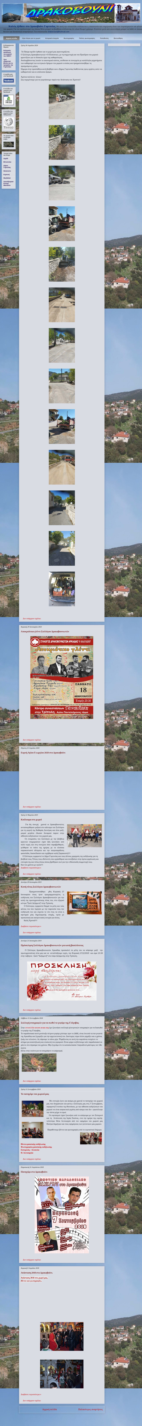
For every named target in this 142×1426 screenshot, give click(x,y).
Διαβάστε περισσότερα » (31, 868)
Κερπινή (6, 174)
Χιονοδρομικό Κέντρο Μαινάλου (8, 183)
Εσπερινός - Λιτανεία (30, 1150)
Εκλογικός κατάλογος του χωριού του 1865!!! (7, 53)
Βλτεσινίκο (7, 162)
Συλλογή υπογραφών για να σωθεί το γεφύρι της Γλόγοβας (50, 1022)
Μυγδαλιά (7, 178)
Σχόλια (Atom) (67, 1419)
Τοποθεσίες (104, 38)
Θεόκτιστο (7, 171)
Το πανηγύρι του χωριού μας (35, 1094)
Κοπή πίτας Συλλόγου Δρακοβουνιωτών (41, 886)
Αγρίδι (5, 158)
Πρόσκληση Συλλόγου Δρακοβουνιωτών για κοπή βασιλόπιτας (52, 945)
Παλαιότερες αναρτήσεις (90, 1409)
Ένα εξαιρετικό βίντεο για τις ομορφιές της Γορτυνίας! (8, 63)
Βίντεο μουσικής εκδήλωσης (33, 1144)
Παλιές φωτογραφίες (87, 38)
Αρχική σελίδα (11, 38)
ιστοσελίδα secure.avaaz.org (37, 1028)
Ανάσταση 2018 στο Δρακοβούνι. (37, 1272)
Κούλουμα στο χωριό (31, 819)
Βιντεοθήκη (118, 38)
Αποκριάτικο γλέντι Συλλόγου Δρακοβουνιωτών (45, 631)
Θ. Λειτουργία (27, 1153)
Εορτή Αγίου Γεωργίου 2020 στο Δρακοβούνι (43, 752)
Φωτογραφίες (69, 38)
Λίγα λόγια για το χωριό (31, 38)
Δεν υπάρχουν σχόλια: (32, 619)
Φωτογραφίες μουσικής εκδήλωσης (36, 1147)
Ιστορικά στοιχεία (52, 38)
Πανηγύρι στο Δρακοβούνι (34, 1171)
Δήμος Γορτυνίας (7, 166)
